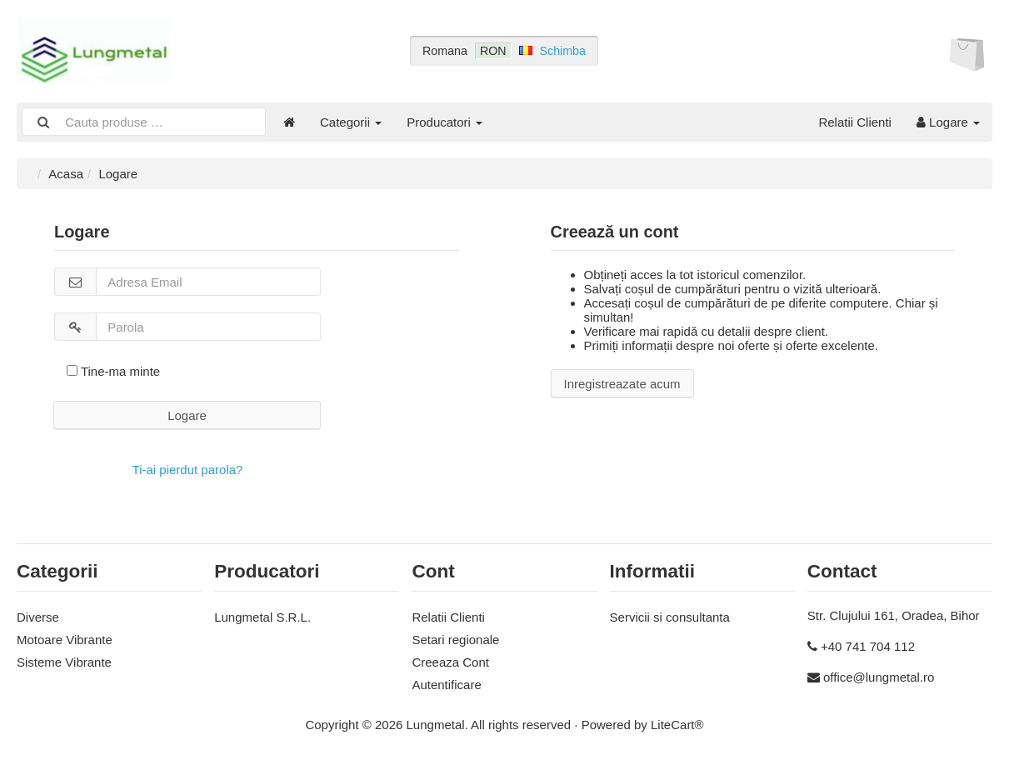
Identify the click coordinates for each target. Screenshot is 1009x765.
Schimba (563, 51)
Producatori (444, 122)
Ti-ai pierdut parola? (187, 469)
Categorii (351, 122)
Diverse (38, 617)
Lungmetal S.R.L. (262, 617)
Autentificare (446, 685)
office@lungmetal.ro (878, 677)
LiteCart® (677, 725)
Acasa (65, 174)
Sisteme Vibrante (64, 662)
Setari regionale (455, 639)
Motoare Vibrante (64, 639)
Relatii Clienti (855, 122)
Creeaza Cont (450, 662)
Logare (948, 122)
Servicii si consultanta (670, 617)
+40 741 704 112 (868, 646)
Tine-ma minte (113, 371)
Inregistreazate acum (622, 384)
